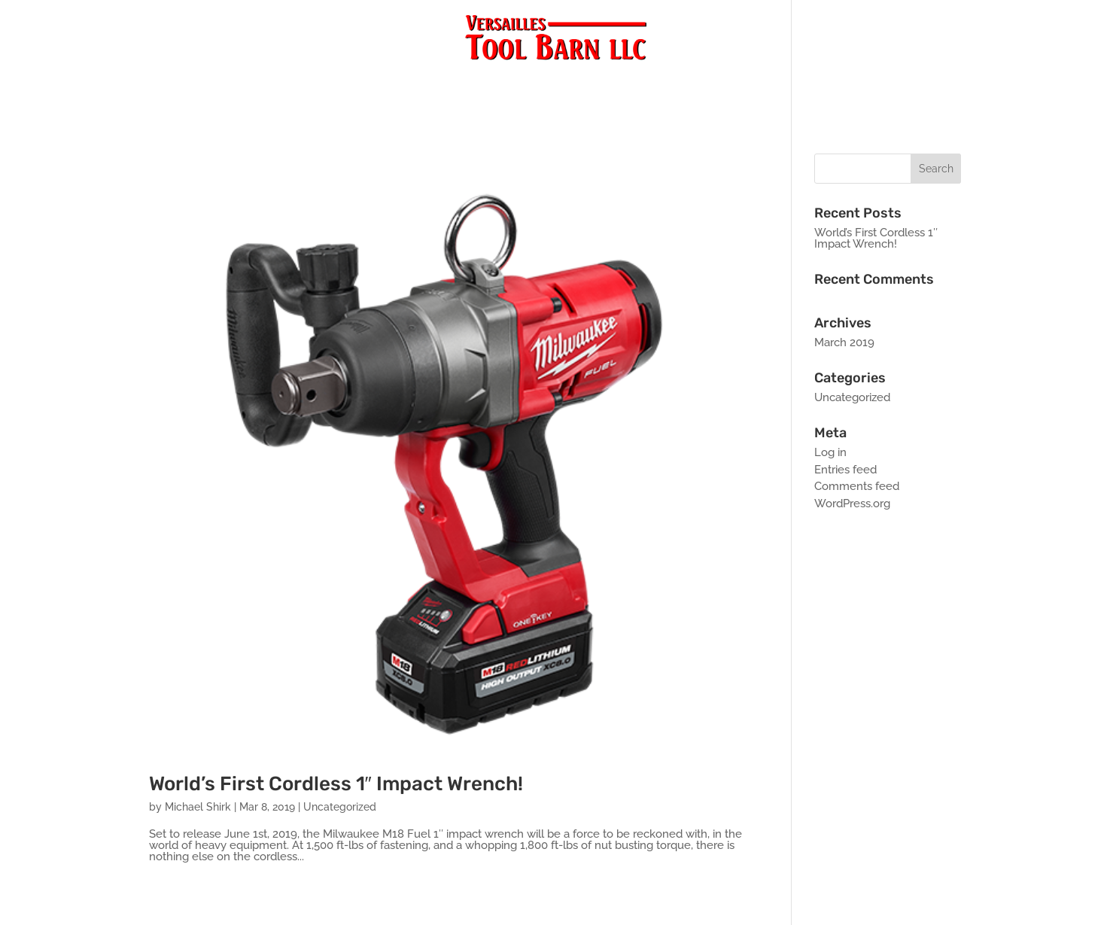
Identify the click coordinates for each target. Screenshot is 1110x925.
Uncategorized (339, 807)
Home (316, 84)
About (594, 84)
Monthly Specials (756, 84)
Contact (658, 84)
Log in (830, 452)
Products (382, 84)
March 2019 (844, 342)
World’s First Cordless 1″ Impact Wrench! (336, 784)
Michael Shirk (198, 807)
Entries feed (845, 469)
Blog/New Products (493, 84)
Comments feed (856, 486)
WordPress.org (852, 503)
